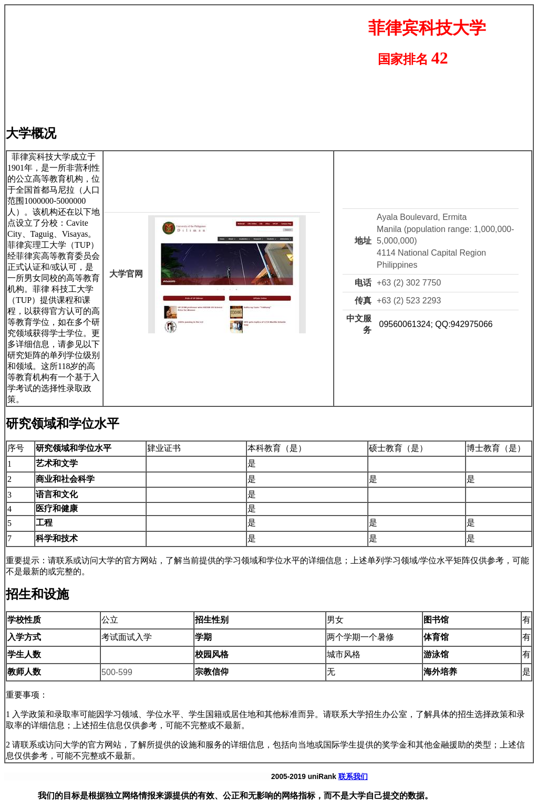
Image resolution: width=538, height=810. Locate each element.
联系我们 (353, 777)
